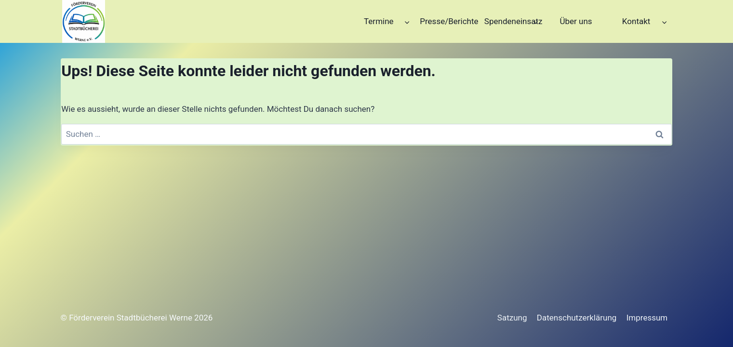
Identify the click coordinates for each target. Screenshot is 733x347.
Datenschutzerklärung (576, 317)
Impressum (647, 317)
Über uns (576, 21)
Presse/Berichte (449, 21)
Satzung (512, 317)
